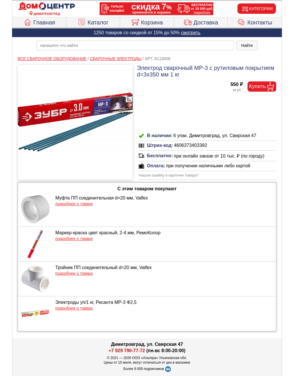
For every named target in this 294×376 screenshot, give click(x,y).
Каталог (93, 21)
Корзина (147, 21)
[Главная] (47, 6)
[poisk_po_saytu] (135, 45)
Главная (39, 21)
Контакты (254, 21)
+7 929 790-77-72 (127, 350)
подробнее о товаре (74, 204)
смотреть (190, 32)
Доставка (200, 21)
